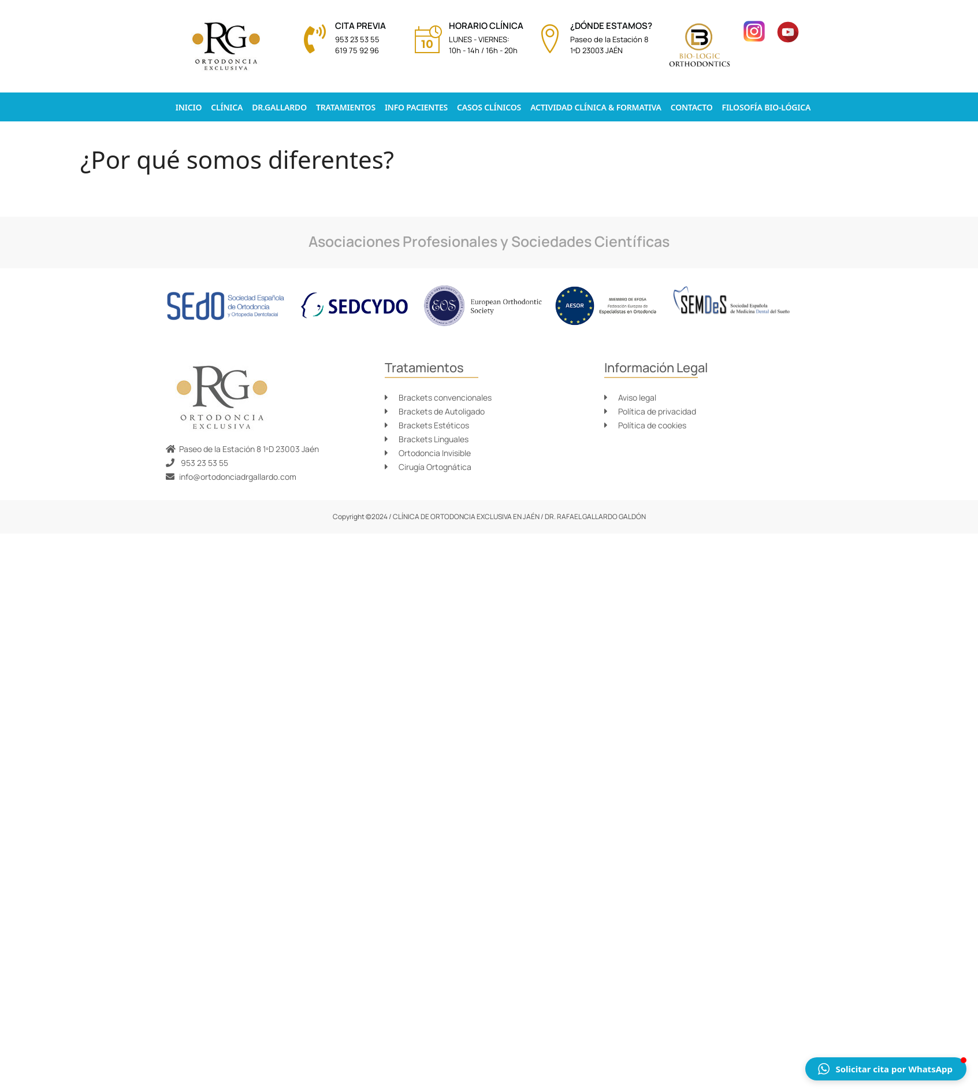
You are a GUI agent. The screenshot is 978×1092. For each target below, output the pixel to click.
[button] (885, 1068)
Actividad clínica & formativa (595, 107)
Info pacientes (416, 107)
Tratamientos (345, 107)
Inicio (189, 107)
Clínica (227, 107)
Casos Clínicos (489, 107)
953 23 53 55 (357, 39)
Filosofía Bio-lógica (766, 107)
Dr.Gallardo (279, 107)
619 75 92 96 (357, 50)
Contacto (692, 107)
